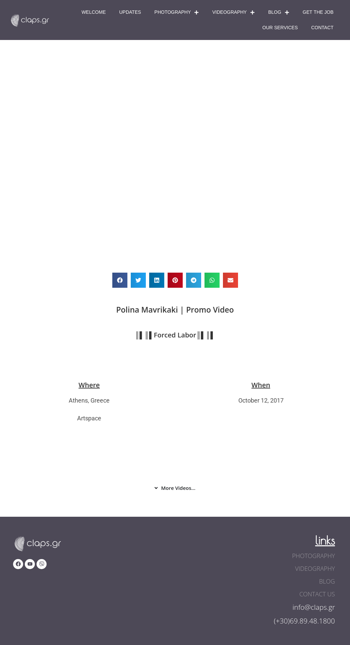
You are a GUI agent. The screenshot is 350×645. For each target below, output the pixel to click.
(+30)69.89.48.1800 (304, 621)
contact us (317, 594)
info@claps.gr (314, 607)
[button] (119, 280)
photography (313, 556)
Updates (130, 12)
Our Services (280, 28)
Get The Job (318, 12)
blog (327, 581)
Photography (177, 12)
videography (315, 568)
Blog (278, 12)
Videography (233, 12)
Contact (322, 28)
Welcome (93, 12)
